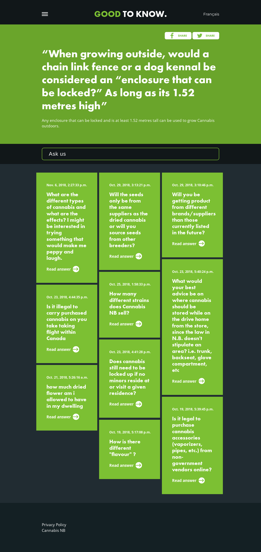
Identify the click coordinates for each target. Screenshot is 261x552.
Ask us (57, 154)
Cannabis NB (53, 530)
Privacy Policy (54, 524)
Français (211, 14)
